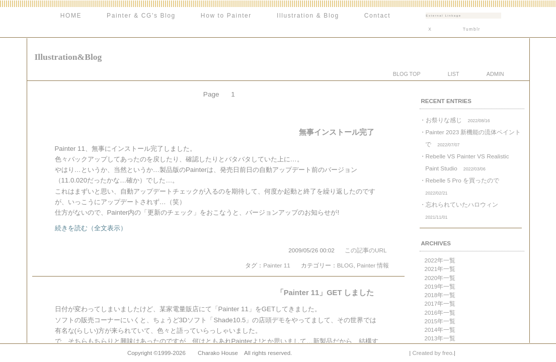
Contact (377, 15)
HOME (71, 15)
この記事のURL (366, 250)
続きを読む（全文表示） (91, 228)
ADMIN (495, 74)
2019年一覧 (440, 287)
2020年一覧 (440, 278)
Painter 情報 (373, 265)
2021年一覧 (440, 269)
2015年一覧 (440, 321)
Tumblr (472, 29)
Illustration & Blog (308, 15)
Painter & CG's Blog (141, 15)
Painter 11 (276, 265)
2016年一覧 (440, 313)
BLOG (345, 265)
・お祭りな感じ (455, 120)
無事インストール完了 (336, 132)
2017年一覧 (440, 304)
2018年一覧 (440, 295)
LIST (453, 74)
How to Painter (226, 15)
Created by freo (432, 353)
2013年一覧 (440, 338)
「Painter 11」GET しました (325, 293)
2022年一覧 (440, 260)
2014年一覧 (440, 330)
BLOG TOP (407, 74)
